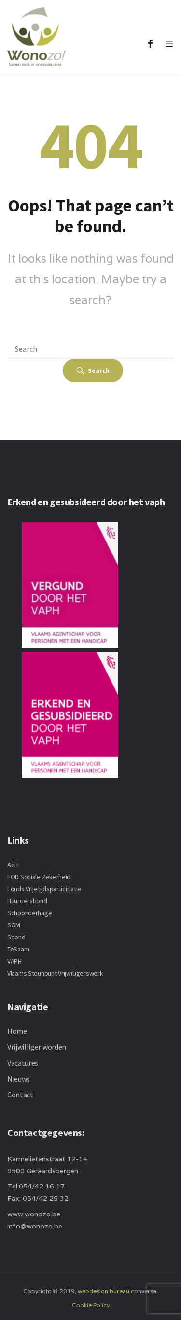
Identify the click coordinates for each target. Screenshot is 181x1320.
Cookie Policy (91, 1304)
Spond (16, 937)
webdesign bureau (103, 1290)
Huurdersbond (27, 901)
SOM (13, 925)
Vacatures (22, 1063)
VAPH (14, 961)
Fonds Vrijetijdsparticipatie (44, 888)
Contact (20, 1094)
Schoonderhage (29, 913)
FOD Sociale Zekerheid (38, 876)
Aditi (13, 864)
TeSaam (18, 949)
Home (17, 1031)
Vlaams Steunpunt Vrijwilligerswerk (55, 973)
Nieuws (18, 1078)
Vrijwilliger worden (36, 1047)
